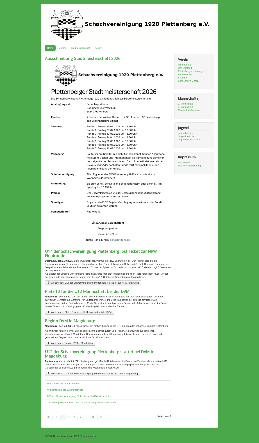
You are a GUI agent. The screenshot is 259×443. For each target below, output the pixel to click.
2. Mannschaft (185, 107)
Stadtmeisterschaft (80, 48)
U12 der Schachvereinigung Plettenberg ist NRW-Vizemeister (79, 396)
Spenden (182, 77)
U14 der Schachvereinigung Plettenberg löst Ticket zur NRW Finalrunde (101, 253)
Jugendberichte (186, 136)
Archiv (98, 48)
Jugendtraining (185, 133)
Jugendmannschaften (189, 139)
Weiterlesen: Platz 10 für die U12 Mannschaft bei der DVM (79, 312)
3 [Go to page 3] (74, 417)
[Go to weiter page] (93, 417)
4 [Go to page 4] (80, 417)
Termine (62, 48)
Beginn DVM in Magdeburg (70, 320)
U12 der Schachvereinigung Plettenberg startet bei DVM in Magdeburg (99, 354)
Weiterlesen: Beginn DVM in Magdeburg (70, 343)
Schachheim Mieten (188, 81)
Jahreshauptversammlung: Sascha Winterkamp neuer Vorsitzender (82, 402)
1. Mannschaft (185, 103)
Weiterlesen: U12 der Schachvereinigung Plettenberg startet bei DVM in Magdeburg (92, 373)
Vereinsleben (185, 74)
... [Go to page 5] (87, 417)
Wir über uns (184, 64)
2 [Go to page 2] (69, 417)
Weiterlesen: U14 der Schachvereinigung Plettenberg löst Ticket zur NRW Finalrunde (93, 282)
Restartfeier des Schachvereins (63, 383)
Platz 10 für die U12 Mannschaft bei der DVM (87, 291)
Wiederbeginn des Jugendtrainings (65, 389)
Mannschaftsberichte (189, 110)
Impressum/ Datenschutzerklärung (189, 164)
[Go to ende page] (101, 417)
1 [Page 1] (63, 417)
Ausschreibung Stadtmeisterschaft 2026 (83, 58)
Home (50, 48)
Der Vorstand (185, 68)
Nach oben (208, 436)
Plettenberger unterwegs (191, 71)
